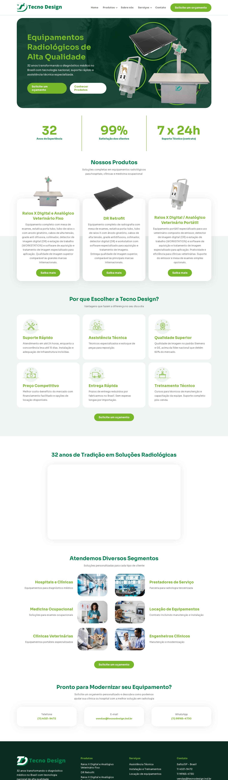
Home (94, 7)
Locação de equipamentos (145, 773)
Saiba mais (48, 272)
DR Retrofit (87, 772)
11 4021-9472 (185, 769)
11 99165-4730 (185, 773)
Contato (160, 7)
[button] (109, 7)
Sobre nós (127, 7)
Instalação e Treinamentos (145, 769)
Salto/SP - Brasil (187, 764)
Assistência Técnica (141, 764)
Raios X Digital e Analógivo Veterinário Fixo (97, 766)
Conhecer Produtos (81, 88)
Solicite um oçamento (40, 88)
